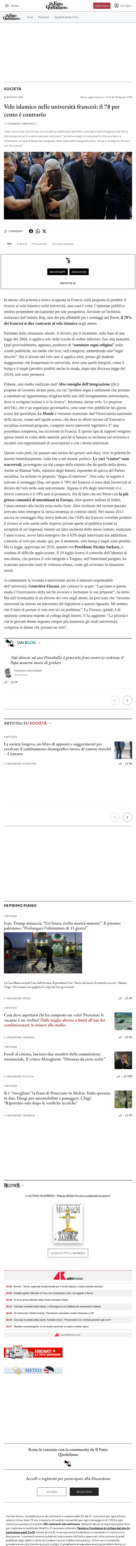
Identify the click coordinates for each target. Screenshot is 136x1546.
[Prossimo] (127, 700)
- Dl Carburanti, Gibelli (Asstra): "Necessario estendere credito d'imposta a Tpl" (50, 1313)
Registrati (84, 1491)
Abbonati (102, 5)
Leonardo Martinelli (20, 123)
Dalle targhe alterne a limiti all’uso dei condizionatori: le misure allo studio (54, 1022)
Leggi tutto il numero (67, 1253)
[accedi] (123, 5)
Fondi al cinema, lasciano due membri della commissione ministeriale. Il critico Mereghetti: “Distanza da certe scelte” (54, 1056)
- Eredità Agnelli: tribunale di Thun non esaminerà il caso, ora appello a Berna (49, 1293)
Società (12, 88)
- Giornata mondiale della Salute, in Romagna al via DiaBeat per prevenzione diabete (53, 1306)
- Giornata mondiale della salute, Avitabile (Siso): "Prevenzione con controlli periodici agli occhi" (58, 1320)
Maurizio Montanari (28, 670)
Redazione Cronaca (19, 1037)
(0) (128, 998)
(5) (128, 1115)
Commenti (13, 231)
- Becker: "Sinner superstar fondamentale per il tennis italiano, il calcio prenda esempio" (54, 1286)
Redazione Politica (19, 1076)
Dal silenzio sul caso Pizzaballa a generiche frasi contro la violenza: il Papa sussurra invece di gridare (67, 660)
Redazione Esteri (17, 998)
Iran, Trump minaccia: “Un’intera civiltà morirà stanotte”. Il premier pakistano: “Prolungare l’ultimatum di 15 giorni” (62, 925)
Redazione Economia (20, 763)
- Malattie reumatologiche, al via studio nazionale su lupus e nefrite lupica (47, 1326)
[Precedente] (115, 700)
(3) (14, 682)
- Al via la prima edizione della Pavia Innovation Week (37, 1300)
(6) (128, 763)
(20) (127, 1076)
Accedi (51, 1491)
